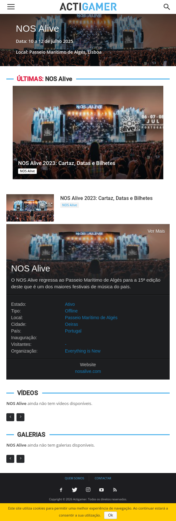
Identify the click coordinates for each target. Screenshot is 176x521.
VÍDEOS (27, 393)
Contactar (103, 478)
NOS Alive (37, 29)
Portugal (73, 330)
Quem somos (74, 478)
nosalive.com (88, 371)
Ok (110, 515)
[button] (167, 7)
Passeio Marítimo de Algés (91, 317)
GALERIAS (31, 434)
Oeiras (71, 324)
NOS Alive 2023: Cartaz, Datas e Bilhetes (66, 163)
